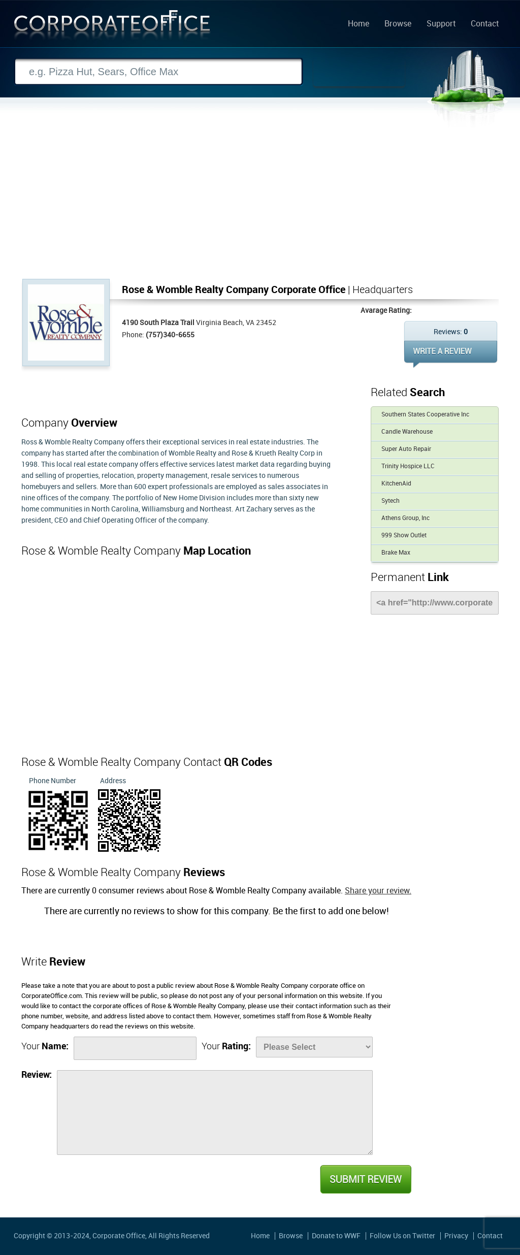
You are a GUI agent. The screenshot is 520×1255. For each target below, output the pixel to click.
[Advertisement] (260, 203)
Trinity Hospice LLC (408, 466)
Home (358, 24)
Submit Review (365, 1179)
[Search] (158, 72)
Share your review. (378, 891)
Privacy (456, 1236)
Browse (397, 24)
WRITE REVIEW (451, 354)
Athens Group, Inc (405, 518)
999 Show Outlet (404, 535)
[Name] (135, 1048)
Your (45, 1046)
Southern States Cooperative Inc (425, 414)
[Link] (435, 603)
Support (441, 24)
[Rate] (314, 1047)
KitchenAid (396, 483)
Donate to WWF (336, 1236)
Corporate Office (112, 27)
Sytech (390, 501)
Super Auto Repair (406, 449)
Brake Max (395, 553)
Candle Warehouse (407, 432)
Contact (485, 24)
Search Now (359, 72)
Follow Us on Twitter (402, 1236)
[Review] (215, 1112)
